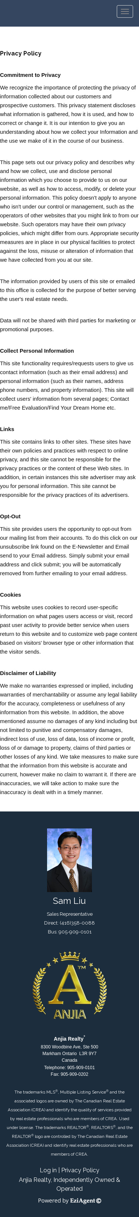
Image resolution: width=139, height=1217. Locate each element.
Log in (48, 1170)
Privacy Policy (80, 1170)
